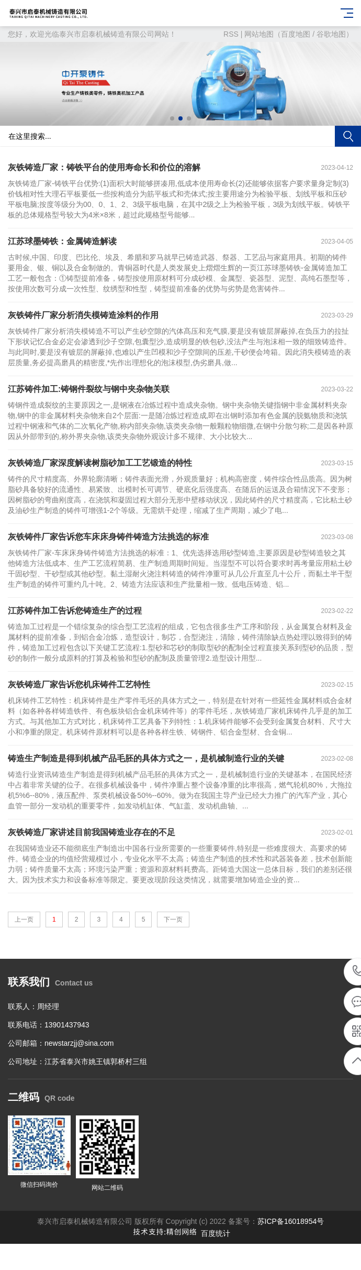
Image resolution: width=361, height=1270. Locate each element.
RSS (231, 34)
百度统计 (215, 1233)
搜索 (348, 136)
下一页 (173, 919)
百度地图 (295, 34)
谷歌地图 (331, 34)
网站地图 (259, 34)
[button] (172, 118)
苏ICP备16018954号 (290, 1221)
